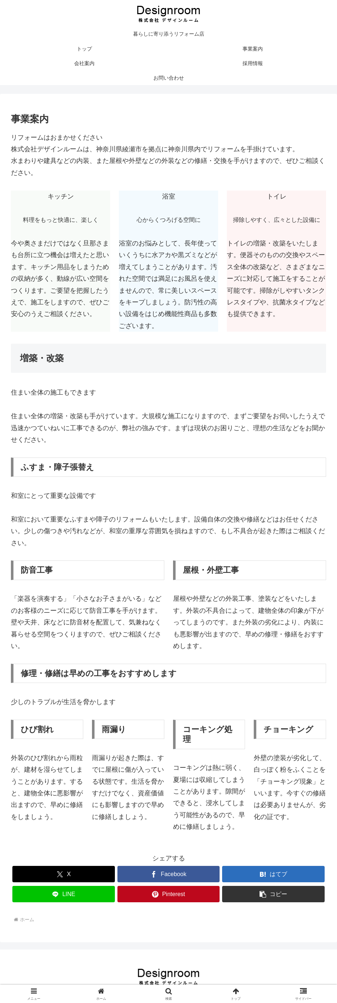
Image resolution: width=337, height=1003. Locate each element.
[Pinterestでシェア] (168, 894)
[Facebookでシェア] (168, 874)
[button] (273, 894)
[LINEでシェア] (63, 894)
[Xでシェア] (63, 874)
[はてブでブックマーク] (273, 874)
